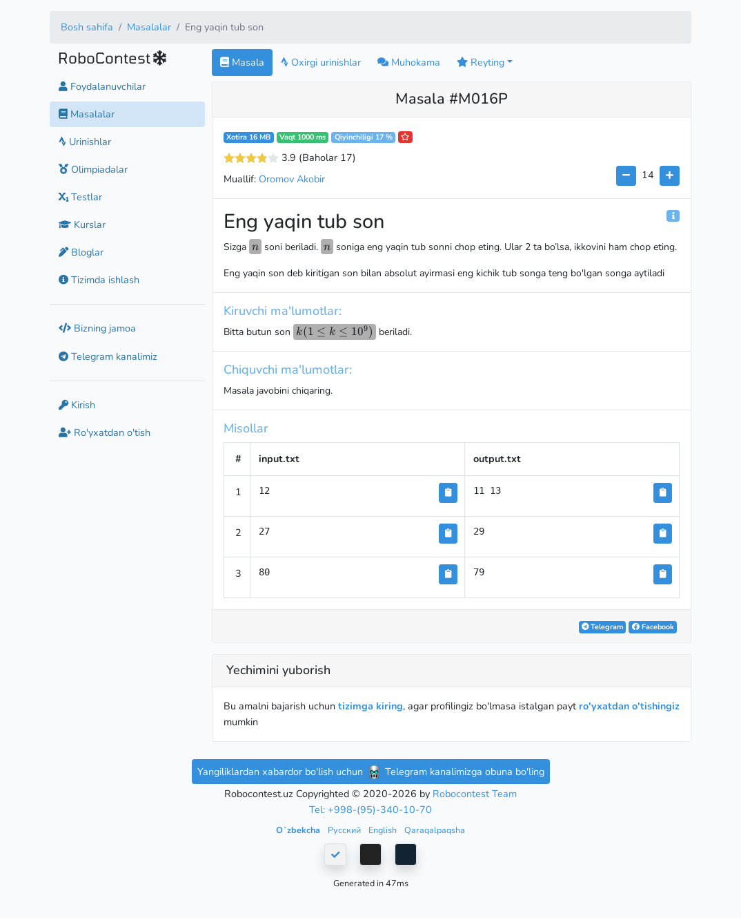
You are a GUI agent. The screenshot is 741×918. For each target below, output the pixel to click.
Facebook (653, 627)
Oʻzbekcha (299, 830)
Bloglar (81, 252)
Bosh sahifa (87, 27)
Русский (345, 830)
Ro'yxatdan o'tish (104, 432)
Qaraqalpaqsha (434, 830)
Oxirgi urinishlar (321, 62)
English (383, 830)
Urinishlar (85, 142)
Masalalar (149, 27)
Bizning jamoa (97, 328)
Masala (242, 62)
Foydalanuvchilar (102, 86)
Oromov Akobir (292, 179)
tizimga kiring (370, 706)
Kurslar (82, 224)
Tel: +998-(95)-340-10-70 (370, 809)
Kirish (77, 405)
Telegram (602, 627)
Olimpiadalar (93, 169)
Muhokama (408, 62)
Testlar (80, 197)
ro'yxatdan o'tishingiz (629, 706)
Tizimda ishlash (99, 280)
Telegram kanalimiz (108, 356)
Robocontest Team (475, 794)
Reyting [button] (480, 62)
